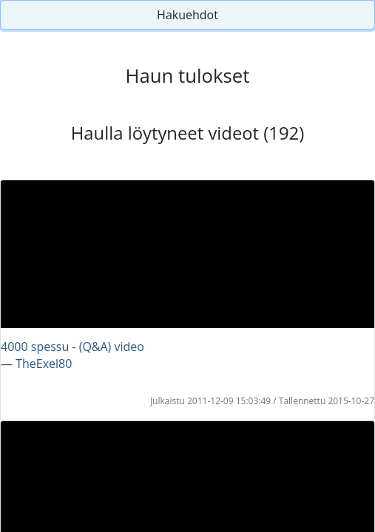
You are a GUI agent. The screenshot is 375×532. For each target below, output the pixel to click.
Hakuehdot (187, 15)
